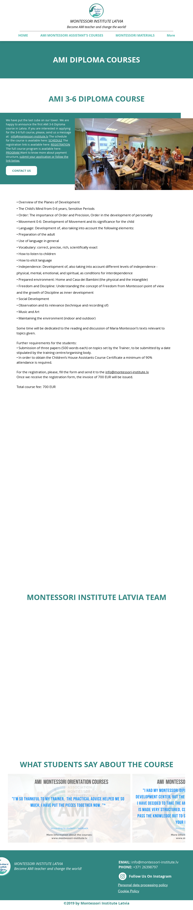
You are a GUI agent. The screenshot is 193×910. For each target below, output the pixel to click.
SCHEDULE (55, 140)
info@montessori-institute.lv (29, 136)
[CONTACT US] (21, 170)
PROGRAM (13, 152)
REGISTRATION (60, 144)
